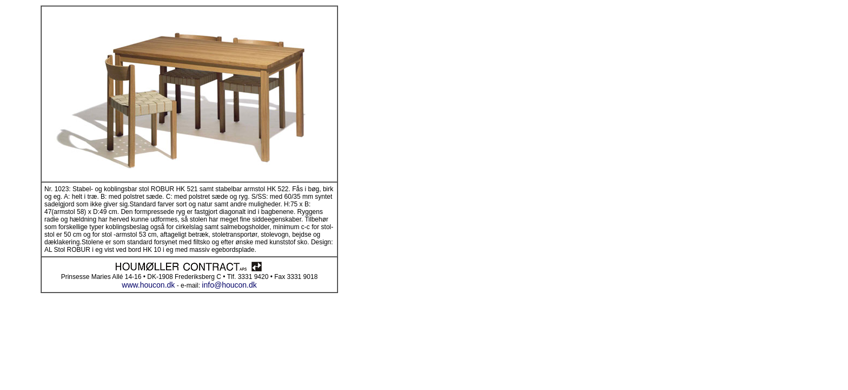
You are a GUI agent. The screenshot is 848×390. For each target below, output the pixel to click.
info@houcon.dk (229, 285)
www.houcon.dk (148, 285)
